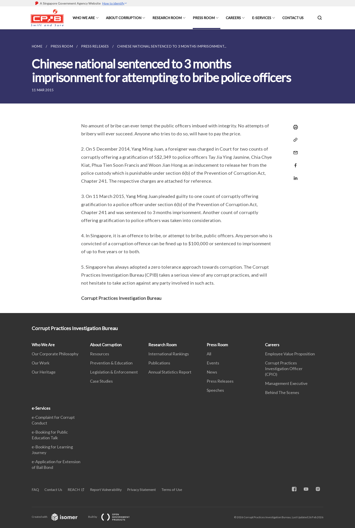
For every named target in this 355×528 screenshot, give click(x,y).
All (209, 353)
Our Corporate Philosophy (55, 353)
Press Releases (220, 381)
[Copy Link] (294, 139)
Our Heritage (44, 371)
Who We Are (84, 18)
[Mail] (294, 150)
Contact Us (293, 18)
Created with (58, 516)
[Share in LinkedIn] (294, 175)
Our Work (40, 362)
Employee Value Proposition (290, 353)
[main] (177, 171)
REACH (74, 489)
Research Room (167, 18)
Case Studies (101, 381)
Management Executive (286, 383)
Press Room (204, 18)
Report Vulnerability (106, 489)
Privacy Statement (141, 489)
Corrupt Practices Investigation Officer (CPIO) (284, 368)
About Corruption (123, 18)
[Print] (294, 127)
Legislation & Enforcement (114, 371)
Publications (159, 362)
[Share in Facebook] (294, 162)
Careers (233, 18)
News (212, 371)
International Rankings (168, 353)
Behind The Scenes (282, 392)
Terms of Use (171, 489)
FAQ (35, 489)
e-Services (261, 18)
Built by (112, 516)
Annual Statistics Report (169, 371)
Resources (99, 353)
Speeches (215, 390)
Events (213, 362)
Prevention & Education (111, 362)
